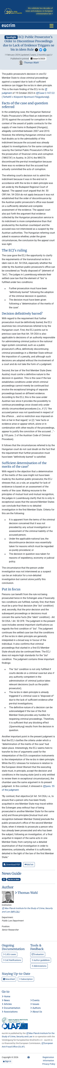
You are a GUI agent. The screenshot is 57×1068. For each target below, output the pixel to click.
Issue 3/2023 (38, 58)
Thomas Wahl (29, 62)
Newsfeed (9, 979)
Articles (7, 1004)
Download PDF (12, 864)
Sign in (7, 1061)
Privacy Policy (48, 1064)
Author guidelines (41, 960)
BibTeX (29, 864)
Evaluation (38, 954)
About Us (36, 1011)
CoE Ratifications (12, 960)
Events (34, 1000)
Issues (34, 1004)
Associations (10, 1011)
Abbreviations (39, 966)
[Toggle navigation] (51, 26)
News (6, 1000)
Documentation (11, 1008)
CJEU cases (9, 954)
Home (6, 996)
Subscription (26, 979)
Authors (35, 1008)
